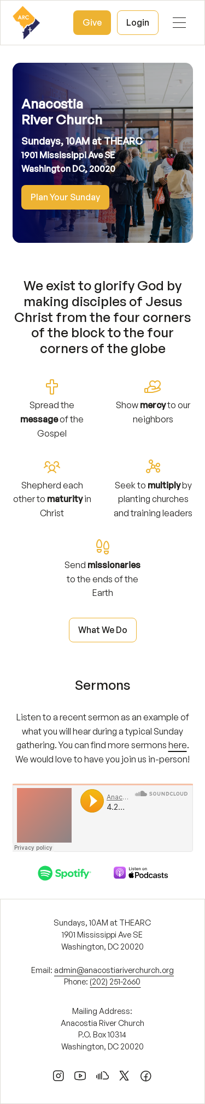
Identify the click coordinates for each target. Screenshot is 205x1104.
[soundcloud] (102, 1078)
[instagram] (58, 1078)
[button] (179, 22)
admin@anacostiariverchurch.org (114, 970)
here (177, 744)
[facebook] (146, 1078)
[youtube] (80, 1078)
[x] (124, 1078)
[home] (26, 22)
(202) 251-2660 (115, 981)
